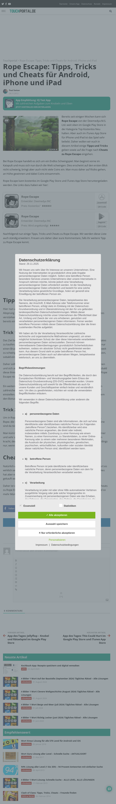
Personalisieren (57, 540)
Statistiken (67, 505)
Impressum (42, 545)
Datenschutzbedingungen (65, 545)
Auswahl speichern (57, 524)
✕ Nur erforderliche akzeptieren (57, 533)
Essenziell (27, 505)
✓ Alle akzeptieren (56, 515)
